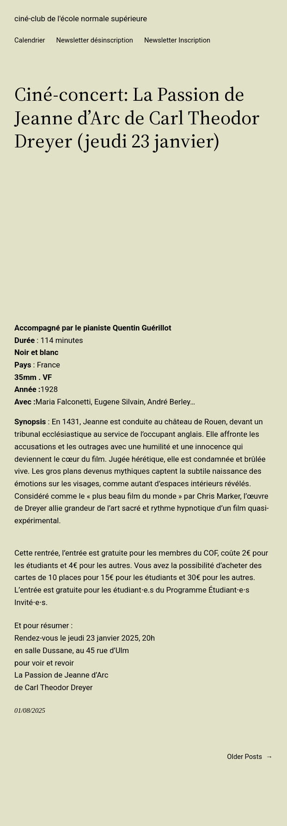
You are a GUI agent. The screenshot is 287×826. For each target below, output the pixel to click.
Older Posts (250, 757)
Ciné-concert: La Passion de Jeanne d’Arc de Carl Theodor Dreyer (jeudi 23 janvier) (137, 117)
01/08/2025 (29, 710)
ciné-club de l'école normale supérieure (80, 18)
